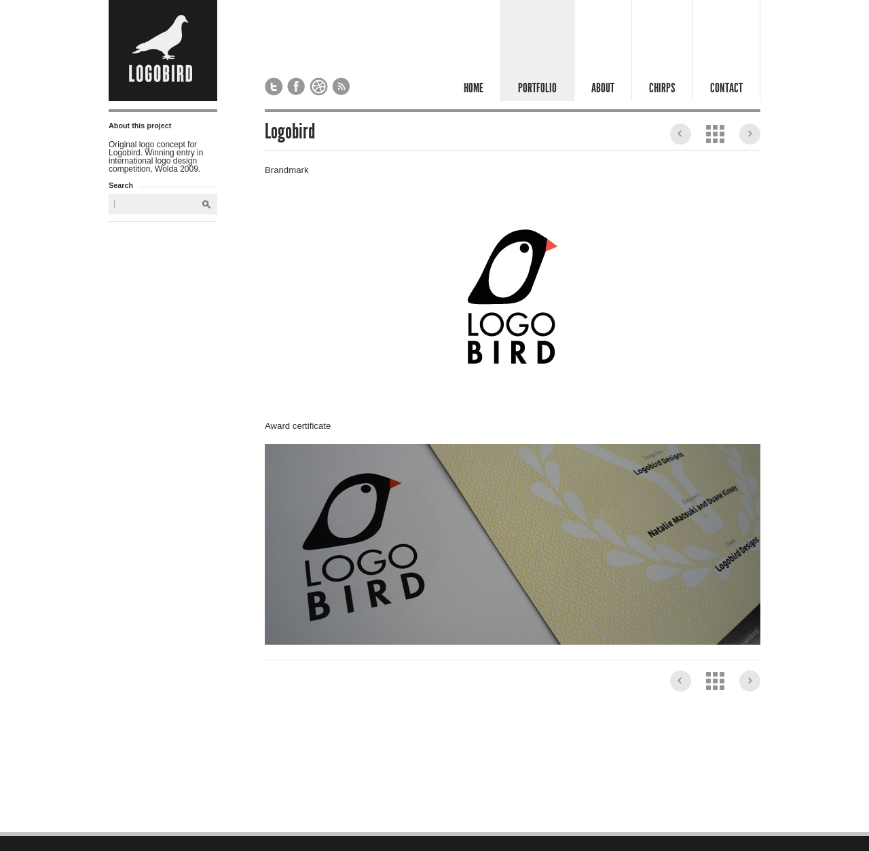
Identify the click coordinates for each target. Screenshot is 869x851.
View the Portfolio (715, 134)
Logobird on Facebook (296, 86)
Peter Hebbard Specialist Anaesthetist (680, 134)
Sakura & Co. (749, 134)
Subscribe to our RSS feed (341, 86)
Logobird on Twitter (274, 86)
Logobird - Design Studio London (163, 50)
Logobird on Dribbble (319, 86)
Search (206, 204)
